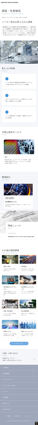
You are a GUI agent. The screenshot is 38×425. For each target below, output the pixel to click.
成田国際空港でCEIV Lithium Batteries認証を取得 (21, 236)
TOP (36, 422)
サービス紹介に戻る (17, 343)
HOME (3, 17)
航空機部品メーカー (11, 201)
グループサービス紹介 (12, 17)
